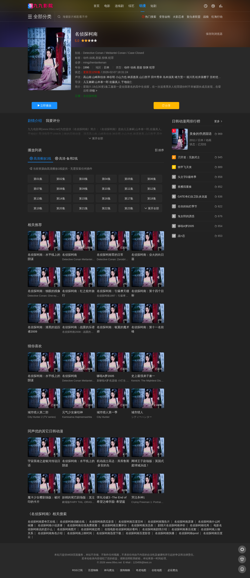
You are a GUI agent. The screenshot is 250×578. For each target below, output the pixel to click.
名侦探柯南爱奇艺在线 (41, 521)
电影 (107, 5)
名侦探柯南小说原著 (50, 525)
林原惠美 (132, 77)
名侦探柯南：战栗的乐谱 (78, 327)
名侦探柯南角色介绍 (50, 533)
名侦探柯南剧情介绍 (154, 529)
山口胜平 (144, 77)
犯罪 (152, 67)
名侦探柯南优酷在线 (72, 521)
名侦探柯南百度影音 (138, 533)
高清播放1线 (40, 158)
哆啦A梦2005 (105, 376)
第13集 (38, 198)
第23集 (129, 208)
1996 (86, 67)
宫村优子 (215, 77)
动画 (133, 67)
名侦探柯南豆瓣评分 (114, 525)
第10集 (106, 188)
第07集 (38, 188)
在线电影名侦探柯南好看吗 (121, 529)
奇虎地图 (141, 570)
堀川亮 (190, 77)
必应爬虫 (173, 570)
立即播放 (44, 105)
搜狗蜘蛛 (125, 570)
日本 (106, 67)
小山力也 (121, 77)
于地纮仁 (126, 82)
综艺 (131, 5)
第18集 (151, 198)
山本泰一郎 (102, 82)
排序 (159, 150)
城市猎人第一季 (107, 412)
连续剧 (119, 5)
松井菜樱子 (202, 77)
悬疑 (139, 67)
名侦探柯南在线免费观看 (82, 525)
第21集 (83, 208)
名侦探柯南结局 (199, 525)
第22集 (106, 208)
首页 (97, 5)
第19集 (38, 208)
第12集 (151, 188)
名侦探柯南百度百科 (130, 521)
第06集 (151, 178)
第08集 (60, 188)
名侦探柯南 (69, 254)
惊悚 (146, 67)
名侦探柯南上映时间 (79, 533)
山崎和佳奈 (99, 77)
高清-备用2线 (66, 158)
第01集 (38, 178)
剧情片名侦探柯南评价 (171, 525)
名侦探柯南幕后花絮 (184, 529)
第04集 (106, 178)
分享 (166, 105)
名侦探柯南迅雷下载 (108, 533)
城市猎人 (137, 412)
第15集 (83, 198)
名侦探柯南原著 (184, 521)
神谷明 (111, 77)
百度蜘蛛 (93, 570)
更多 (218, 121)
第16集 (106, 198)
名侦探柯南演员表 (142, 525)
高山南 (87, 77)
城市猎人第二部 (38, 412)
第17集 (129, 198)
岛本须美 (168, 77)
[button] (37, 121)
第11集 (129, 188)
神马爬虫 (109, 570)
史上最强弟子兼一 (143, 376)
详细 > (93, 90)
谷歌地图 (157, 570)
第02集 (60, 178)
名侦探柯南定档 (90, 529)
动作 (127, 67)
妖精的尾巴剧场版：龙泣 (78, 497)
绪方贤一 (180, 77)
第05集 (129, 178)
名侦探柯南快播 (164, 533)
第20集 (60, 208)
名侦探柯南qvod (188, 533)
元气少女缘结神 (72, 412)
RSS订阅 (77, 570)
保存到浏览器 (214, 33)
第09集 (83, 188)
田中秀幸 (156, 77)
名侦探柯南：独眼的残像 (44, 291)
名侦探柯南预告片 (159, 521)
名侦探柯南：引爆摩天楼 (113, 291)
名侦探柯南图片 (66, 529)
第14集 (60, 198)
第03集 (83, 178)
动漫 (142, 6)
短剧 (153, 5)
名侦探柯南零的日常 (110, 254)
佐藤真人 (114, 82)
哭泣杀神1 (138, 497)
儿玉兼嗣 (88, 82)
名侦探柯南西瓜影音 (101, 521)
